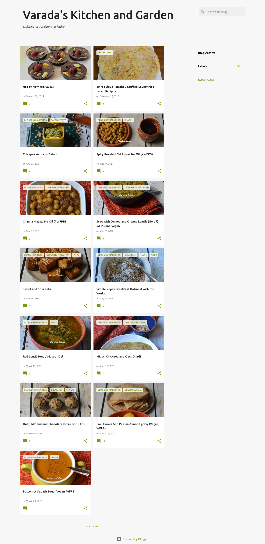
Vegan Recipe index (49, 41)
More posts (92, 526)
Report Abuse (206, 79)
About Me (122, 41)
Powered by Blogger (133, 539)
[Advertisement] (179, 101)
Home (26, 41)
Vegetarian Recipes (81, 41)
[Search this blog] (225, 11)
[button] (85, 103)
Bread (104, 41)
